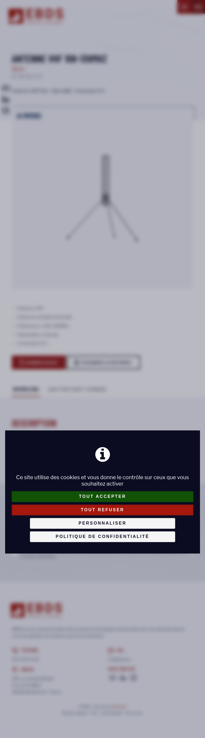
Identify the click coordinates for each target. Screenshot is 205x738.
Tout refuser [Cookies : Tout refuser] (102, 509)
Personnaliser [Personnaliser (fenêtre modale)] (102, 523)
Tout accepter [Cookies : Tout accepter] (102, 496)
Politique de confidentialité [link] (102, 536)
